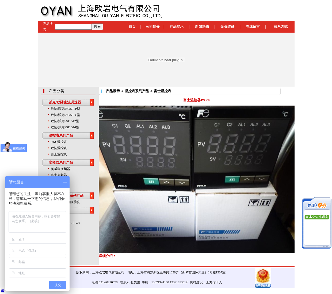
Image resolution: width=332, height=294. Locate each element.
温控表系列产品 (61, 135)
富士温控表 (59, 154)
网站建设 (196, 282)
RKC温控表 (59, 142)
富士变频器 (59, 175)
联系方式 (281, 27)
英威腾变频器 (60, 169)
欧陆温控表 (59, 148)
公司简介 (153, 27)
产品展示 (177, 27)
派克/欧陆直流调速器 (65, 102)
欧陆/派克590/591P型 (65, 109)
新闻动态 (202, 27)
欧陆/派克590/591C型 (66, 115)
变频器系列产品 (61, 162)
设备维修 (227, 27)
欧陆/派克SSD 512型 (65, 121)
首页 (132, 27)
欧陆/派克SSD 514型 (65, 127)
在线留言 (253, 27)
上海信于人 (214, 282)
